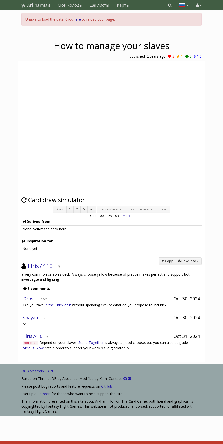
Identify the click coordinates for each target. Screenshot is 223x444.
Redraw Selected (112, 209)
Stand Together (91, 342)
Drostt (30, 299)
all (91, 209)
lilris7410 (40, 266)
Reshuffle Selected (142, 209)
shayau (30, 317)
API (50, 371)
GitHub (106, 386)
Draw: (60, 209)
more (127, 216)
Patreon (43, 393)
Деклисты (99, 5)
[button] (170, 5)
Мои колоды (70, 5)
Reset (164, 209)
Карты (123, 5)
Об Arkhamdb (32, 371)
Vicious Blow (33, 348)
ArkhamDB (35, 5)
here (77, 19)
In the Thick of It (58, 305)
